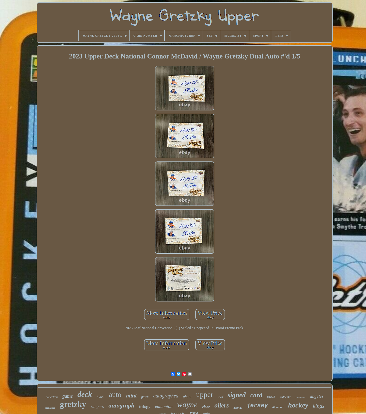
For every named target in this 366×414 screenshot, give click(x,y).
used (220, 397)
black (100, 397)
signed (237, 395)
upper (204, 394)
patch (144, 397)
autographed (165, 396)
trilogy (144, 406)
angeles (317, 396)
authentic (285, 397)
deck (84, 394)
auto (115, 394)
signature (50, 407)
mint (131, 396)
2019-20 (237, 407)
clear (206, 407)
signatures (300, 397)
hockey (298, 405)
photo (187, 397)
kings (318, 406)
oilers (222, 405)
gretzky (73, 404)
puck (271, 397)
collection (52, 397)
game (67, 396)
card (256, 395)
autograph (121, 405)
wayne (187, 404)
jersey (257, 405)
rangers (97, 406)
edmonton (163, 406)
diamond (277, 407)
